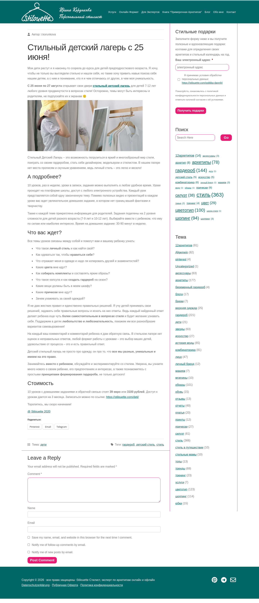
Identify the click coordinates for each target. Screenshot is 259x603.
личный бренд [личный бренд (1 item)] (208, 182)
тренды (180, 468)
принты (180, 419)
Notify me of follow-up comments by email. (59, 549)
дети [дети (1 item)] (212, 171)
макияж (180, 370)
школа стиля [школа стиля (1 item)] (214, 211)
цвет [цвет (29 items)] (208, 203)
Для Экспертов (150, 12)
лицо (178, 356)
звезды (180, 329)
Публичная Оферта (65, 589)
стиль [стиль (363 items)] (210, 195)
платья (180, 412)
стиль (160, 444)
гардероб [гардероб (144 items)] (191, 170)
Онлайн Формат (128, 12)
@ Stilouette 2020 (39, 411)
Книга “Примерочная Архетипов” (182, 12)
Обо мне (218, 12)
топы (178, 461)
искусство (181, 336)
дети (43, 444)
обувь (179, 391)
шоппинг (181, 496)
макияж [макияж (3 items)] (224, 182)
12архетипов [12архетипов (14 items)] (188, 155)
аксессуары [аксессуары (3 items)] (211, 156)
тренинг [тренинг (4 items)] (193, 203)
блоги (179, 294)
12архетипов (183, 245)
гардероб (128, 444)
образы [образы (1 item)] (190, 188)
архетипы (181, 280)
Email (31, 527)
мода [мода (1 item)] (179, 188)
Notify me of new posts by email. (52, 556)
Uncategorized (184, 266)
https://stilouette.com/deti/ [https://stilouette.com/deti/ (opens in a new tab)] (122, 397)
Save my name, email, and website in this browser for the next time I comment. (82, 541)
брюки (179, 301)
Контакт (231, 12)
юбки (178, 503)
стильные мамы (186, 454)
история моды (184, 342)
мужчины (181, 377)
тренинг (180, 475)
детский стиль (145, 444)
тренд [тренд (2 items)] (180, 204)
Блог (207, 12)
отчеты (180, 405)
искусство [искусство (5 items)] (206, 177)
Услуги (112, 12)
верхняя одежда (186, 308)
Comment (35, 473)
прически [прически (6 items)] (204, 187)
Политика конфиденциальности (101, 589)
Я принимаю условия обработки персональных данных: (202, 79)
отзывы (180, 398)
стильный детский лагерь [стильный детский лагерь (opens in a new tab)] (111, 85)
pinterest (180, 259)
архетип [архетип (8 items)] (182, 162)
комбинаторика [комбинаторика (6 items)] (187, 182)
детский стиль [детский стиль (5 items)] (186, 177)
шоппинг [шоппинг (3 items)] (207, 219)
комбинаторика (185, 349)
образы (180, 384)
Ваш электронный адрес (194, 59)
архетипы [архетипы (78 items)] (205, 162)
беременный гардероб (190, 287)
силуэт (179, 433)
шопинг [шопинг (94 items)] (187, 218)
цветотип (181, 489)
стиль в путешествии (189, 447)
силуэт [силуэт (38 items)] (185, 195)
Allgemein (181, 252)
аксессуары (183, 273)
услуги (179, 482)
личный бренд (184, 363)
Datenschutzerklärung (36, 589)
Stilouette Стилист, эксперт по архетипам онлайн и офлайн (62, 12)
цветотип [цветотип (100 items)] (190, 210)
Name (31, 512)
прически (181, 426)
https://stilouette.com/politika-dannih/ (202, 82)
